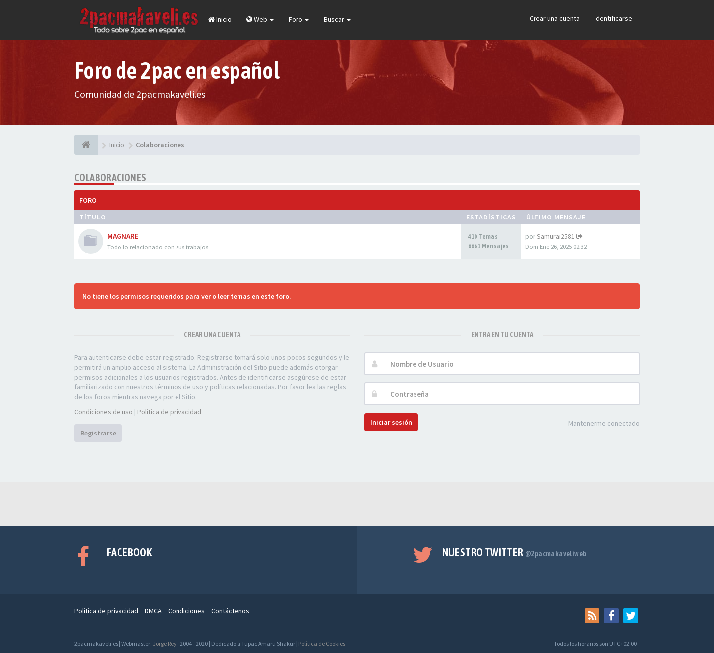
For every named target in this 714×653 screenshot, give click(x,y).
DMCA (153, 610)
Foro (299, 19)
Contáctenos (230, 610)
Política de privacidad (169, 411)
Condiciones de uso (103, 411)
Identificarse (613, 18)
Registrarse (98, 433)
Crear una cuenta (555, 18)
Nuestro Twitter (514, 552)
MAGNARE (123, 236)
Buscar (337, 19)
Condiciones (186, 610)
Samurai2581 (556, 236)
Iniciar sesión (391, 422)
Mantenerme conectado (598, 424)
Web (260, 19)
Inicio (220, 19)
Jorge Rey (165, 643)
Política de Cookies (321, 643)
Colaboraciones (110, 177)
